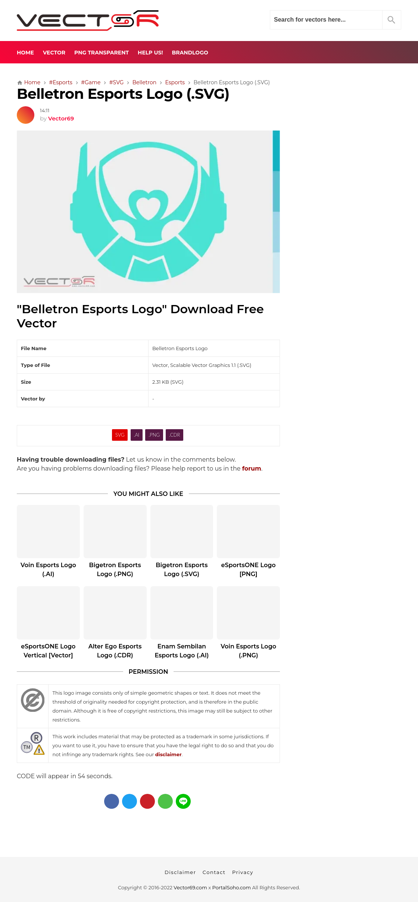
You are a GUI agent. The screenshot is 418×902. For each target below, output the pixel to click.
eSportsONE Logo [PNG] (248, 570)
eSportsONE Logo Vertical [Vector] (48, 651)
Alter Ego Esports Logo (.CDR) (115, 651)
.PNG (154, 435)
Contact (214, 872)
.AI (136, 435)
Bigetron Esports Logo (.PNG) (115, 570)
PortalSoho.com (231, 887)
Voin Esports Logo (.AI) (48, 570)
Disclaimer (180, 872)
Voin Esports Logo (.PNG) (248, 651)
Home (25, 52)
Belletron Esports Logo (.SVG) (123, 94)
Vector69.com (190, 887)
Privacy (242, 872)
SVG (120, 435)
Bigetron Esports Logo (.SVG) (182, 570)
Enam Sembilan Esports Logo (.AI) (182, 651)
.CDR (174, 435)
